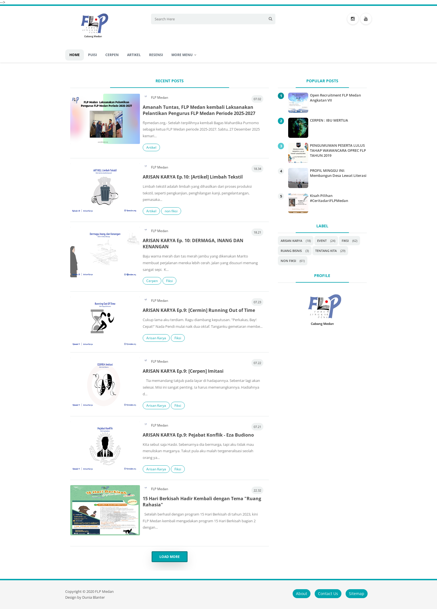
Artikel (151, 147)
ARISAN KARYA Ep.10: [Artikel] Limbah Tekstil (193, 177)
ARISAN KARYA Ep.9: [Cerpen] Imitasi (183, 371)
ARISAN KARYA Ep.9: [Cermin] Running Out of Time (199, 310)
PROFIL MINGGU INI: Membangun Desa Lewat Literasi (338, 173)
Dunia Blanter (93, 597)
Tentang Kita (326, 251)
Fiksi (169, 280)
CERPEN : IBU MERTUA (329, 120)
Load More (169, 556)
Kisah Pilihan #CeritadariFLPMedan (329, 198)
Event (322, 241)
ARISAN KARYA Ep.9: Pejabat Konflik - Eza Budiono (198, 435)
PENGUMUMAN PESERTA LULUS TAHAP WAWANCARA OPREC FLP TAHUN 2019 (338, 150)
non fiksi (171, 211)
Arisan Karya (156, 338)
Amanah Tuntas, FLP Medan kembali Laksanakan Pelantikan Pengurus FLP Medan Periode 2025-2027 (199, 110)
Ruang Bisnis (291, 251)
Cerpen (152, 280)
